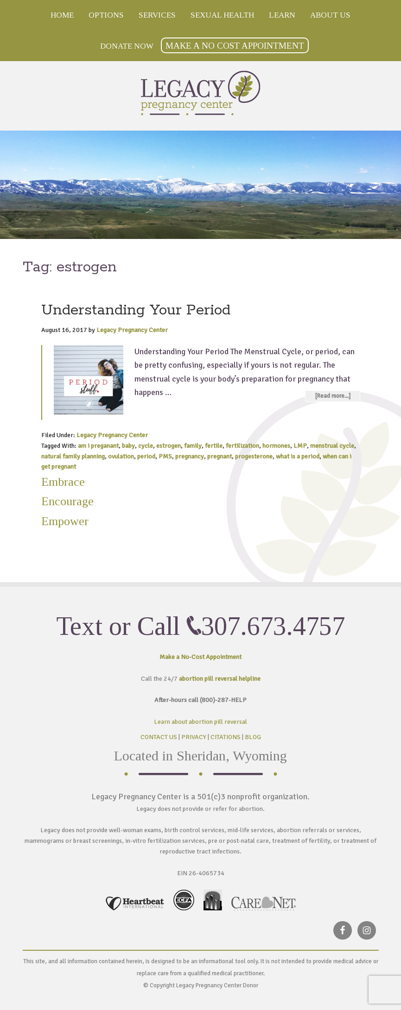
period (146, 456)
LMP (300, 446)
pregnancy (189, 456)
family (193, 446)
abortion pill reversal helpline (220, 679)
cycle (145, 446)
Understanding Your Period (135, 310)
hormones (276, 446)
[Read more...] (332, 396)
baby (128, 446)
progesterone (254, 456)
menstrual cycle (332, 446)
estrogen (168, 446)
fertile (214, 446)
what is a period (297, 456)
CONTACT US (158, 737)
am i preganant (98, 446)
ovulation (121, 456)
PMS (165, 456)
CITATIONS (225, 737)
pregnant (219, 456)
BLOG (253, 737)
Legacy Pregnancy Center (201, 92)
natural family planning (73, 456)
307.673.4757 (273, 626)
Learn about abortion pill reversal (200, 722)
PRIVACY (193, 737)
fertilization (242, 446)
